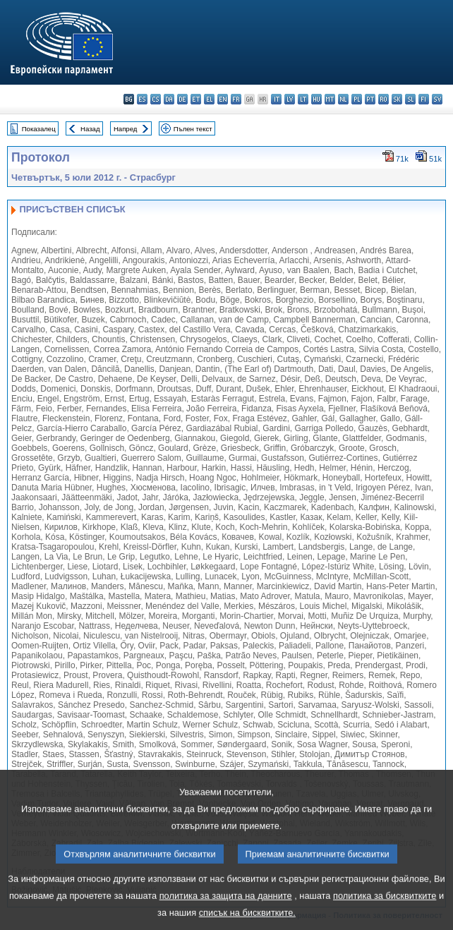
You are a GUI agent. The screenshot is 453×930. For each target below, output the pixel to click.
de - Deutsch (182, 99)
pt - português (370, 99)
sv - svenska (437, 99)
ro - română (383, 99)
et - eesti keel (196, 99)
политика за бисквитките (384, 907)
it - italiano (276, 99)
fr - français (236, 99)
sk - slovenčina (397, 99)
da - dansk (169, 99)
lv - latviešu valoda (289, 99)
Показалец (39, 129)
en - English (222, 99)
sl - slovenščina (410, 99)
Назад (90, 129)
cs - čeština (155, 99)
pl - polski (356, 99)
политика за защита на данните (225, 907)
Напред (126, 129)
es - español (142, 99)
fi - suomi (423, 99)
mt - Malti (330, 99)
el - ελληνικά (209, 99)
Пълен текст (193, 129)
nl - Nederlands (343, 99)
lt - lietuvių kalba (303, 99)
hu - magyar (316, 99)
